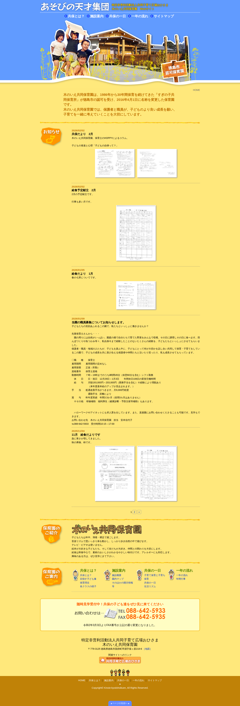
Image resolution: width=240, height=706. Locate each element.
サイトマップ (164, 16)
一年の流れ (140, 16)
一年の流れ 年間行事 (182, 574)
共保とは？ (76, 16)
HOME (81, 680)
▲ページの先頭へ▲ (120, 703)
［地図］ (147, 649)
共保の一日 (117, 16)
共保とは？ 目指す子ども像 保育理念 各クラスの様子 (86, 578)
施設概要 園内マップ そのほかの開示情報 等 (118, 578)
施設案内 (97, 16)
